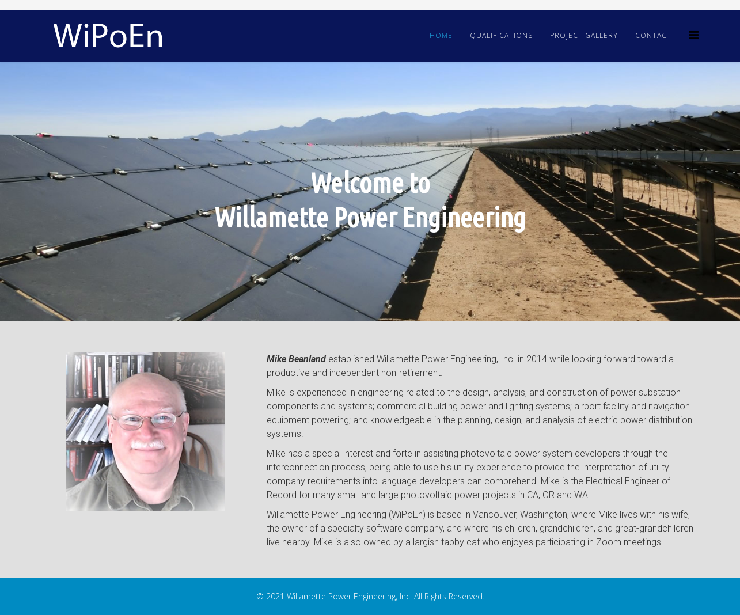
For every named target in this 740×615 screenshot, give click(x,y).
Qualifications (501, 35)
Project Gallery (584, 35)
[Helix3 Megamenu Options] (694, 35)
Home (441, 35)
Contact (653, 35)
